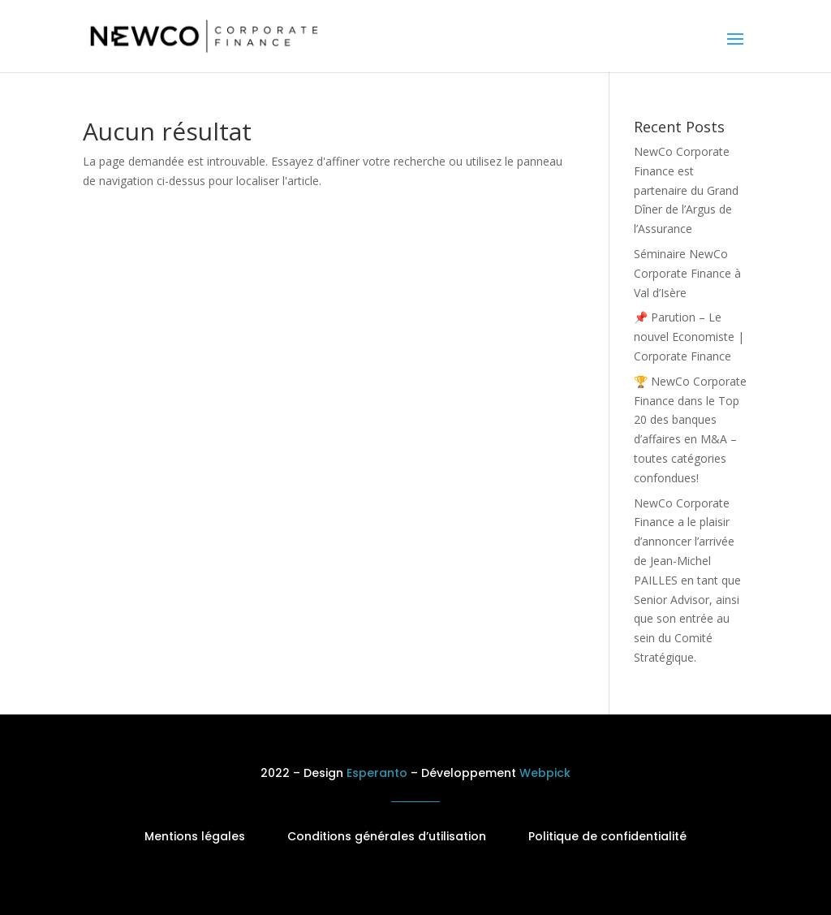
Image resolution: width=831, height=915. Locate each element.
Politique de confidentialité (607, 836)
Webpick (545, 773)
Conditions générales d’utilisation (386, 836)
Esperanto (377, 773)
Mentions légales (194, 836)
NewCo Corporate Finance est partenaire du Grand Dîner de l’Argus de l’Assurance (686, 190)
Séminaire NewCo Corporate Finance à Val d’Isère (687, 273)
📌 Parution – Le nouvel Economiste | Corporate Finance (689, 336)
